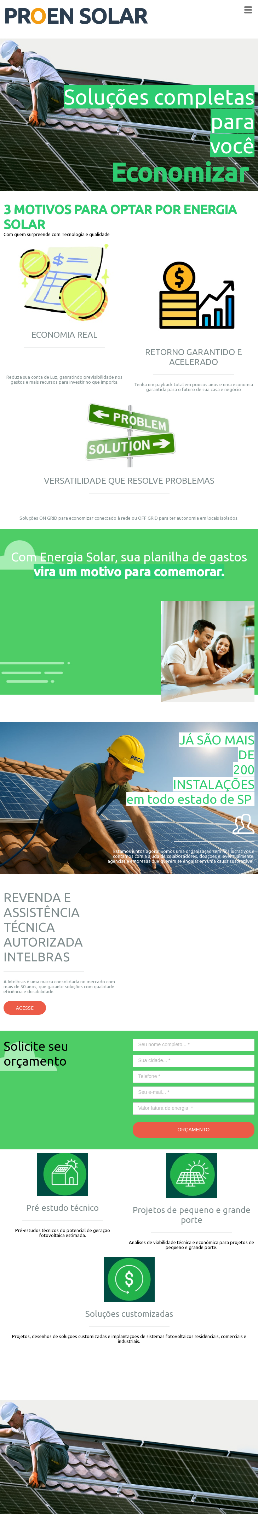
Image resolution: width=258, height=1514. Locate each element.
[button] (25, 1008)
